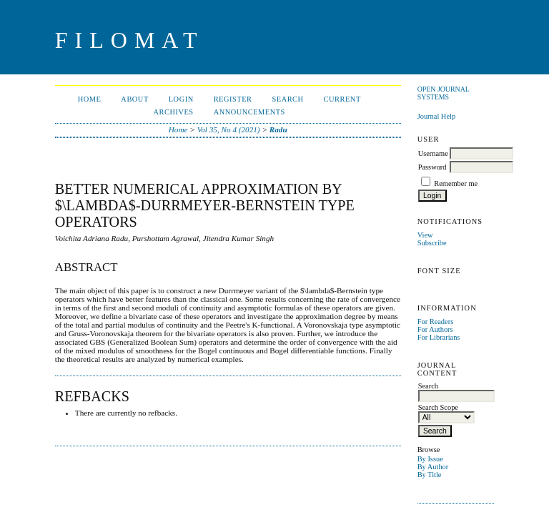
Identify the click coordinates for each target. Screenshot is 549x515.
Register (233, 99)
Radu (278, 129)
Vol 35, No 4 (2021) (228, 129)
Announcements (249, 112)
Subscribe (432, 243)
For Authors (435, 329)
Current (342, 99)
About (134, 99)
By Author (433, 467)
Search (287, 99)
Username (433, 153)
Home (90, 99)
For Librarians (438, 337)
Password (432, 167)
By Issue (430, 459)
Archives (174, 112)
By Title (429, 475)
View (425, 235)
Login (181, 99)
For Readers (435, 321)
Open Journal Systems (443, 93)
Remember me (456, 183)
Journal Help (436, 116)
